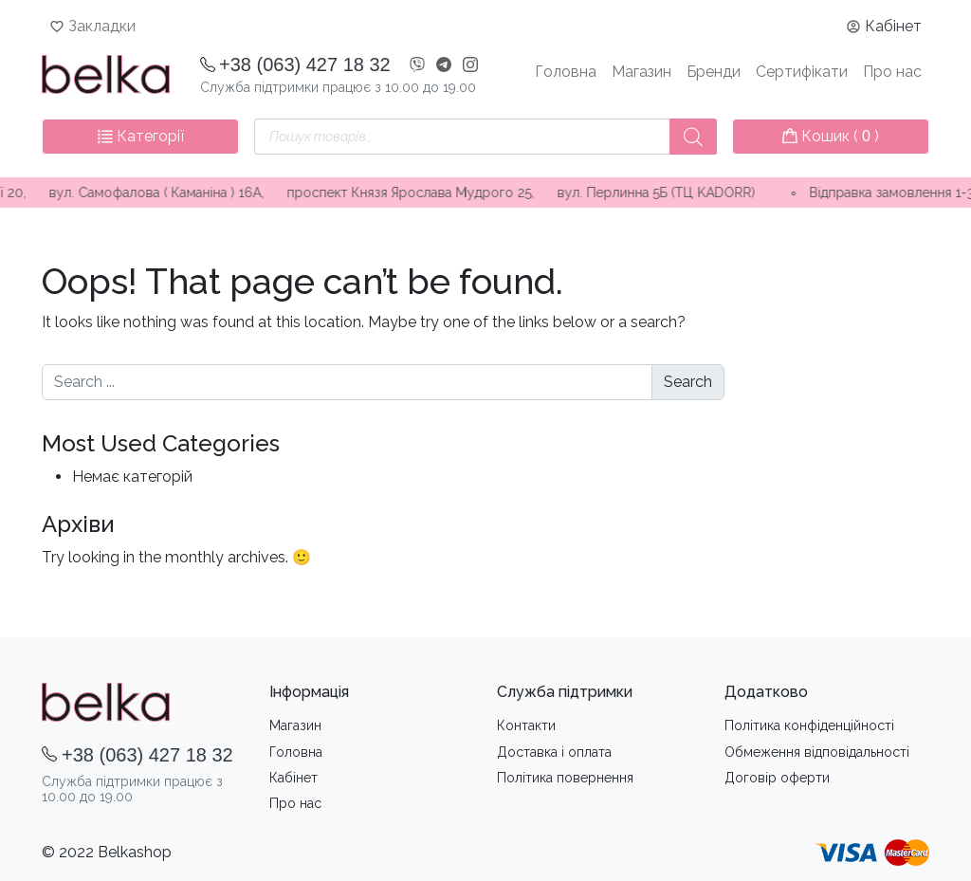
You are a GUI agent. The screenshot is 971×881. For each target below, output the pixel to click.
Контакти (526, 725)
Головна (565, 72)
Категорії (141, 136)
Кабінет (893, 26)
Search (688, 382)
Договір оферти (777, 777)
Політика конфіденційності (809, 725)
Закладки (102, 26)
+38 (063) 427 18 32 (305, 64)
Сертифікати (802, 72)
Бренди (714, 72)
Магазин (641, 72)
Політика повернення (565, 777)
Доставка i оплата (554, 752)
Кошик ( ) (830, 136)
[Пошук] (693, 137)
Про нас (892, 72)
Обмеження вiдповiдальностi (816, 752)
